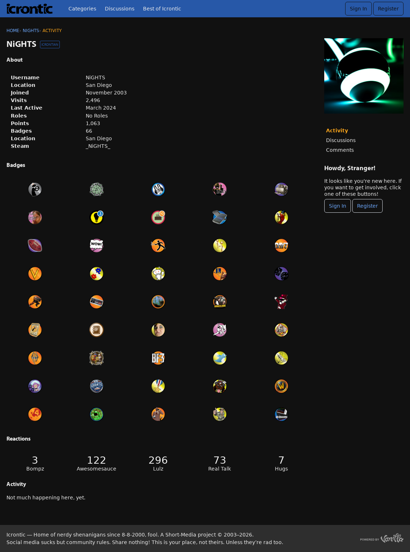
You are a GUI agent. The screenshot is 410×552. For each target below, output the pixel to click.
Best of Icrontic (162, 9)
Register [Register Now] (367, 206)
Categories (82, 9)
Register (388, 9)
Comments (340, 150)
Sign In (358, 9)
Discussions (119, 9)
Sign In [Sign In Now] (337, 206)
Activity (337, 130)
